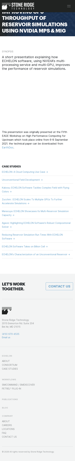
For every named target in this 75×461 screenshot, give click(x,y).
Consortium (9, 365)
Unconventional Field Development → (22, 179)
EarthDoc (8, 147)
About (6, 361)
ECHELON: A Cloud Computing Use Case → (25, 171)
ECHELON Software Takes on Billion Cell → (25, 246)
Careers (7, 425)
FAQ (4, 433)
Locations (8, 429)
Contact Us (59, 286)
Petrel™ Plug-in (11, 388)
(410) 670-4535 (10, 334)
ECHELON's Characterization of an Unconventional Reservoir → (36, 254)
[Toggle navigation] (69, 6)
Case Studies (10, 368)
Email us (6, 337)
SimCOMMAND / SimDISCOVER (18, 384)
